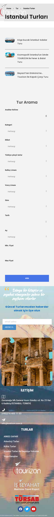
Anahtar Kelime (11, 110)
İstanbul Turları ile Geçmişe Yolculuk (21, 451)
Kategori (8, 125)
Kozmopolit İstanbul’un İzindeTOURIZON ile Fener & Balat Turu (32, 58)
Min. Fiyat (9, 245)
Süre (7, 200)
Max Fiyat (9, 261)
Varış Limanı (10, 185)
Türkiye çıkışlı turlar (13, 155)
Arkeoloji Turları (11, 441)
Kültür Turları (10, 446)
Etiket (7, 140)
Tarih (7, 215)
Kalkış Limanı (11, 170)
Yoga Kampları (11, 456)
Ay (6, 230)
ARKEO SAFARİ (11, 436)
